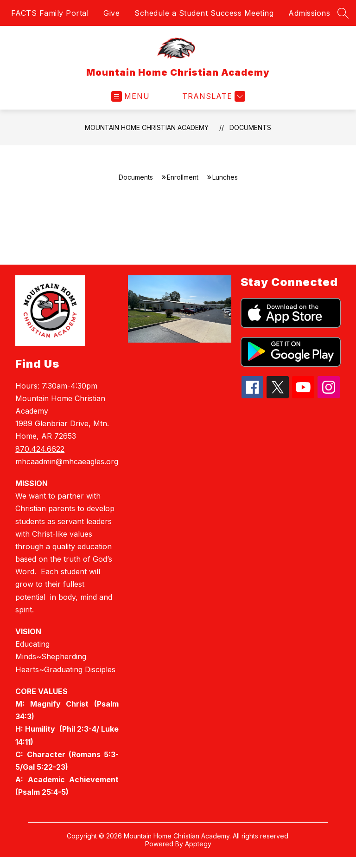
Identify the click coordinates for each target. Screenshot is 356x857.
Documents (250, 127)
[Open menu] (130, 96)
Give (111, 13)
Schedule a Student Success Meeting (203, 13)
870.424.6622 (39, 449)
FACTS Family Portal (50, 13)
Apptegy (198, 844)
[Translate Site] (212, 96)
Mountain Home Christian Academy (147, 127)
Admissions (309, 13)
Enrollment (182, 177)
